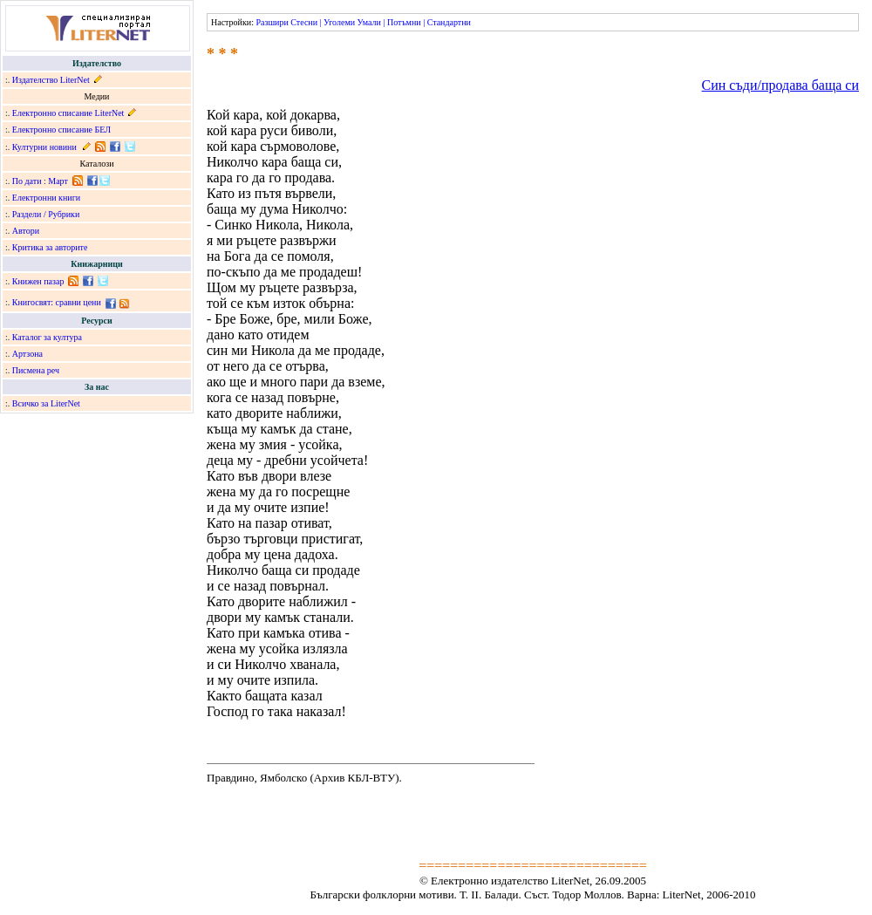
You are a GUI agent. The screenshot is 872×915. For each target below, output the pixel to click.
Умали (369, 22)
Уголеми (339, 22)
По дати (27, 181)
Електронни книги (46, 197)
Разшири (271, 22)
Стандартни (449, 22)
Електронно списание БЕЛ (61, 129)
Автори (25, 231)
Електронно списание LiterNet (68, 113)
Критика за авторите (50, 247)
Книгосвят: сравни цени (56, 302)
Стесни (303, 22)
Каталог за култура (47, 337)
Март (58, 181)
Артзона (27, 353)
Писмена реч (35, 370)
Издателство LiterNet (51, 80)
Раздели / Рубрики (46, 214)
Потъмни (404, 22)
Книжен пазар (38, 281)
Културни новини (44, 147)
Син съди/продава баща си (780, 85)
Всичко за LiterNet (46, 403)
